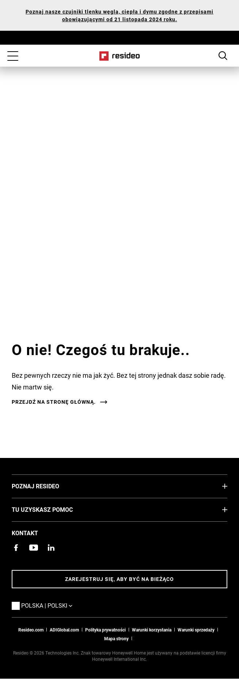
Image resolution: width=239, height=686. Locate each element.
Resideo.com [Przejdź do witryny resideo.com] (30, 630)
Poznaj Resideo (46, 486)
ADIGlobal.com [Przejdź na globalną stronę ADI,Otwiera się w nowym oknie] (64, 630)
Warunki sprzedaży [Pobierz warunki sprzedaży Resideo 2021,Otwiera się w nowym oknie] (196, 630)
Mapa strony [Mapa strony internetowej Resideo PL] (116, 638)
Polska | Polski (57, 605)
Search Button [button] (223, 55)
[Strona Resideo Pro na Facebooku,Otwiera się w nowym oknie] (16, 547)
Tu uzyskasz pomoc (53, 509)
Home (119, 56)
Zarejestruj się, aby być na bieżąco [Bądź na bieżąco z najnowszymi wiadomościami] (119, 578)
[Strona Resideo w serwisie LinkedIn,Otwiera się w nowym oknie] (51, 547)
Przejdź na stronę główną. (54, 402)
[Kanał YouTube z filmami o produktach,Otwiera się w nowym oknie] (33, 547)
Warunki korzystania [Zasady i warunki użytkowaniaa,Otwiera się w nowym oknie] (151, 630)
